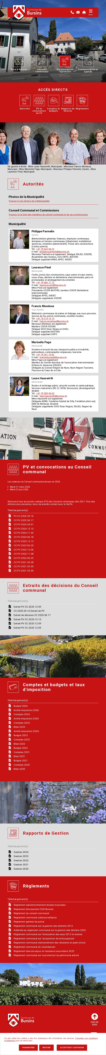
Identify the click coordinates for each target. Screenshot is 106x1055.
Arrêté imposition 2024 (26, 731)
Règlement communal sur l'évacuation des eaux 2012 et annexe (48, 934)
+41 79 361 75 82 (45, 354)
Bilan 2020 (19, 769)
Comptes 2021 (22, 752)
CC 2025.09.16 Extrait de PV (29, 610)
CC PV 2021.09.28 (24, 562)
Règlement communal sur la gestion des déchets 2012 (43, 926)
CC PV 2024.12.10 (24, 528)
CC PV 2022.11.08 (24, 553)
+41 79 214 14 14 (45, 318)
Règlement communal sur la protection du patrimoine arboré (46, 955)
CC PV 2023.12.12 (24, 541)
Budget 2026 (21, 706)
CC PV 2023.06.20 (24, 545)
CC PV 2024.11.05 (24, 532)
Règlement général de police (29, 921)
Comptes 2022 (22, 739)
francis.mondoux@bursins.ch (54, 321)
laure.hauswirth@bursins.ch (53, 396)
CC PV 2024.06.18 (24, 537)
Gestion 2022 (21, 860)
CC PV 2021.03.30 (24, 566)
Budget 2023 (21, 735)
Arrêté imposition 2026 (26, 710)
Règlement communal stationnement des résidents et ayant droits (49, 942)
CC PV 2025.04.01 (24, 524)
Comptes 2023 (22, 722)
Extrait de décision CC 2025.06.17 (32, 615)
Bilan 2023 (19, 727)
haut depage (94, 1019)
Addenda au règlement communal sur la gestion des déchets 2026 (50, 930)
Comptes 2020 (22, 764)
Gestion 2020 (21, 868)
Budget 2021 (21, 760)
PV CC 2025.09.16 (24, 516)
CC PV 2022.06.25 (24, 558)
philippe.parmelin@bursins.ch (54, 251)
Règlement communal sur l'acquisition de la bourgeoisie (44, 938)
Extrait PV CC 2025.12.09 (27, 606)
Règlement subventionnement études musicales (40, 905)
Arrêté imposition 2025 (26, 718)
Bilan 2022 (19, 743)
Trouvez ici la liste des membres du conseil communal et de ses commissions (48, 214)
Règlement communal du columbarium (34, 947)
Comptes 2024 (22, 714)
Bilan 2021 (19, 756)
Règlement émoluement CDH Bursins (33, 909)
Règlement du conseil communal (31, 913)
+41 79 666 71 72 (45, 282)
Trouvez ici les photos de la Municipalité (29, 201)
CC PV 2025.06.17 (24, 520)
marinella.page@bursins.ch (53, 357)
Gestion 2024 (21, 852)
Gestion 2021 (21, 864)
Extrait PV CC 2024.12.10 (27, 619)
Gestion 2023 (21, 856)
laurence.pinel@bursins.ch (53, 285)
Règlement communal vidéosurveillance (35, 917)
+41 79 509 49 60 (45, 393)
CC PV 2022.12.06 (24, 549)
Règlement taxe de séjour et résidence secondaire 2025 (44, 951)
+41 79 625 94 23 (45, 249)
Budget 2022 (21, 748)
